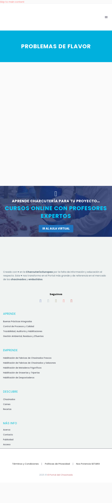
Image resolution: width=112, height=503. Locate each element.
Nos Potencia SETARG (88, 464)
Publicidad (8, 439)
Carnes (6, 404)
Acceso (7, 444)
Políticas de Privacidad (57, 464)
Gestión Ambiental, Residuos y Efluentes (23, 336)
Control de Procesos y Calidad (18, 326)
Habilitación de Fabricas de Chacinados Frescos (27, 358)
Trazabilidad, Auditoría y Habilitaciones (22, 331)
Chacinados (9, 399)
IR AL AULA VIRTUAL (56, 229)
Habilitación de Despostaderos (18, 377)
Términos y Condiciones (25, 464)
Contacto (8, 434)
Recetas (7, 409)
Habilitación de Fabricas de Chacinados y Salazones (29, 362)
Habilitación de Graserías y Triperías (21, 372)
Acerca (6, 429)
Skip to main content (12, 2)
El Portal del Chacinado (60, 474)
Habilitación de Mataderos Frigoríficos (22, 367)
